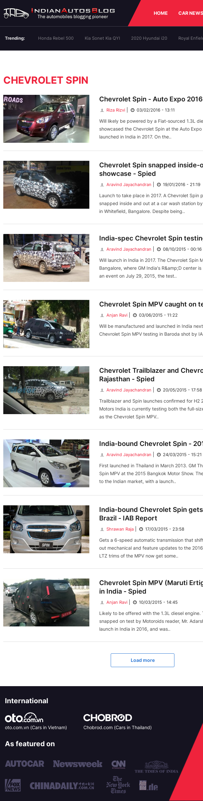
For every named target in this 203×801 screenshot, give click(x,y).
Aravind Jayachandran (125, 184)
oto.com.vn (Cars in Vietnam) (36, 727)
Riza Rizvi (112, 110)
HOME (161, 13)
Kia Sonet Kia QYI (102, 38)
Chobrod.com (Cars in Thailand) (117, 727)
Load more (143, 660)
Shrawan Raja (116, 529)
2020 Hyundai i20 (149, 38)
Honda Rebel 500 (56, 38)
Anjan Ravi (113, 315)
